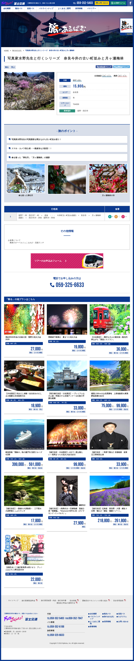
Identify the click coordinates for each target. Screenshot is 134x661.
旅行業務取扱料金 (28, 613)
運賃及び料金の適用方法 (66, 616)
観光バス (18, 8)
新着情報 (93, 639)
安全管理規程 (118, 613)
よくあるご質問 (64, 8)
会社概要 (7, 8)
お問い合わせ (123, 634)
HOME (6, 50)
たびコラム (122, 629)
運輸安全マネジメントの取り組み (94, 613)
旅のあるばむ (17, 50)
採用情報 (78, 8)
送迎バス (30, 8)
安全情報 (73, 613)
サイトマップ (13, 613)
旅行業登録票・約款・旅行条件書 (53, 613)
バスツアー (91, 8)
